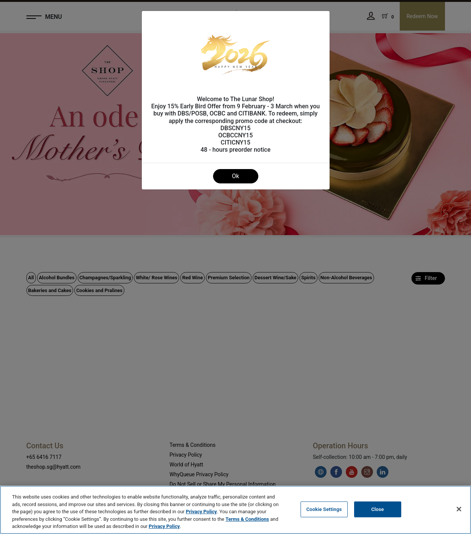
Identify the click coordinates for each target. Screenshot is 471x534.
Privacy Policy (201, 511)
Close (377, 509)
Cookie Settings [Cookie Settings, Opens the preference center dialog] (324, 509)
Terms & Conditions (247, 519)
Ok (235, 176)
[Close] (459, 509)
